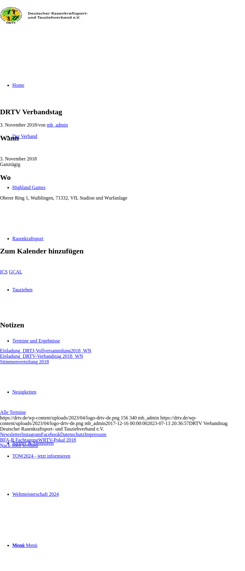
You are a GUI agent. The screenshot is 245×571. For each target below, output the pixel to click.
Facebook (50, 434)
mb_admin (57, 125)
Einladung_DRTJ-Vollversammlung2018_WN (45, 350)
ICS (4, 271)
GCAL (15, 271)
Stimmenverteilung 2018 (24, 361)
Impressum (95, 434)
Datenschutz (72, 434)
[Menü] (24, 545)
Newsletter (10, 434)
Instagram (31, 434)
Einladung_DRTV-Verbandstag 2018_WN (41, 356)
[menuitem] (128, 443)
